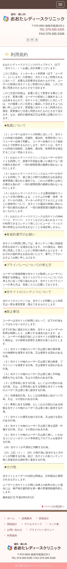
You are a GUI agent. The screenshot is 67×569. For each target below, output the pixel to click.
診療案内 (27, 518)
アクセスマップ (33, 524)
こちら (31, 284)
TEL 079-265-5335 (51, 29)
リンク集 (54, 524)
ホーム (11, 518)
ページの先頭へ (54, 506)
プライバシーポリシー (41, 529)
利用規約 (12, 535)
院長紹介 (44, 518)
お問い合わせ (14, 529)
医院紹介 (12, 524)
